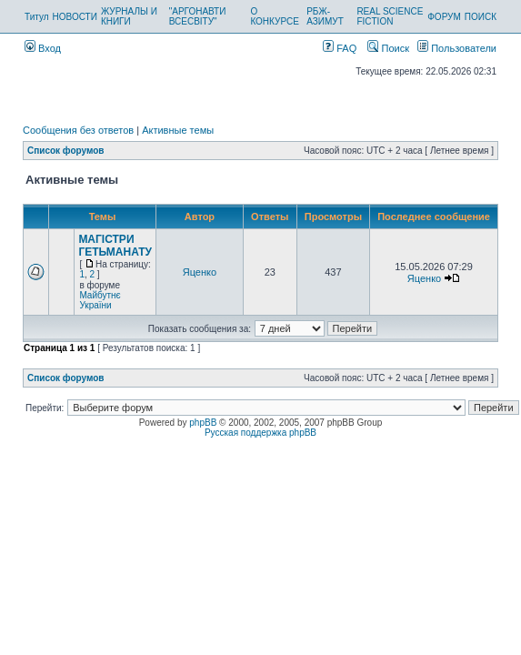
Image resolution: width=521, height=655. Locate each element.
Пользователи (456, 48)
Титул (37, 17)
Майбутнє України (99, 300)
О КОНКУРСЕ (274, 16)
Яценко (199, 272)
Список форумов (66, 151)
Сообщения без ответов (78, 130)
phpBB (202, 423)
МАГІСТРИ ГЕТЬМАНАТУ (115, 245)
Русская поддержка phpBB (260, 433)
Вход (43, 48)
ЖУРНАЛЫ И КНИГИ (129, 16)
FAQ (339, 48)
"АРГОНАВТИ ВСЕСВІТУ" (197, 16)
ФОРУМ (444, 17)
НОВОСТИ (75, 17)
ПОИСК (480, 17)
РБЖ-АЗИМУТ (325, 16)
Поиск (388, 48)
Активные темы (178, 130)
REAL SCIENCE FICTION (389, 16)
